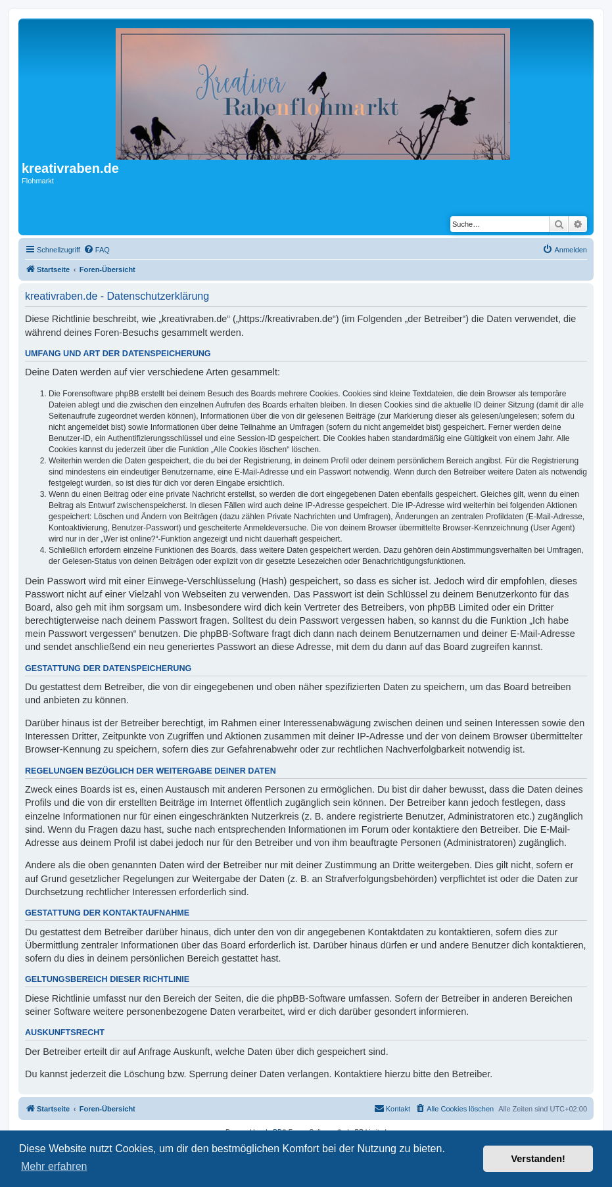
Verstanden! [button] (538, 1158)
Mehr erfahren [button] (54, 1166)
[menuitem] (96, 250)
